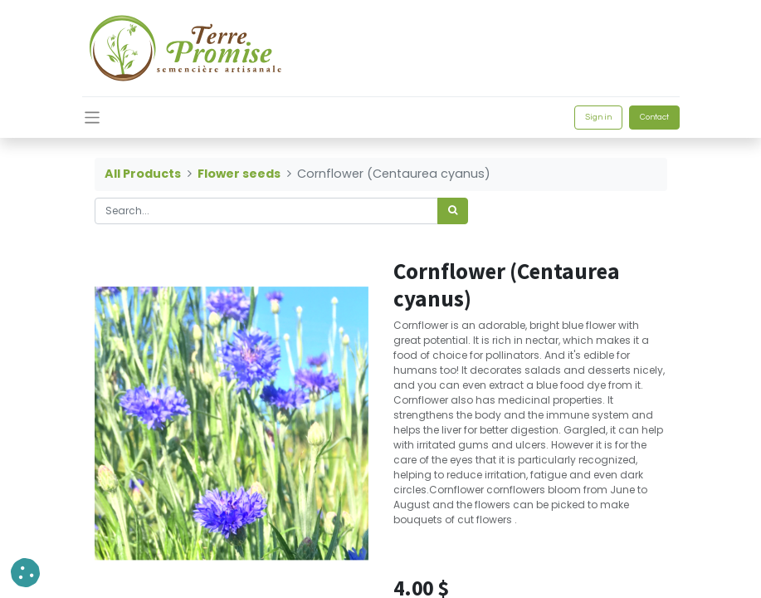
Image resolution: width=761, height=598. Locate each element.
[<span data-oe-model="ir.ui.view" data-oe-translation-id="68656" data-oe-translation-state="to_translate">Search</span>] (452, 211)
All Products (143, 173)
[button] (25, 572)
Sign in (598, 117)
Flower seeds (239, 173)
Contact (654, 117)
